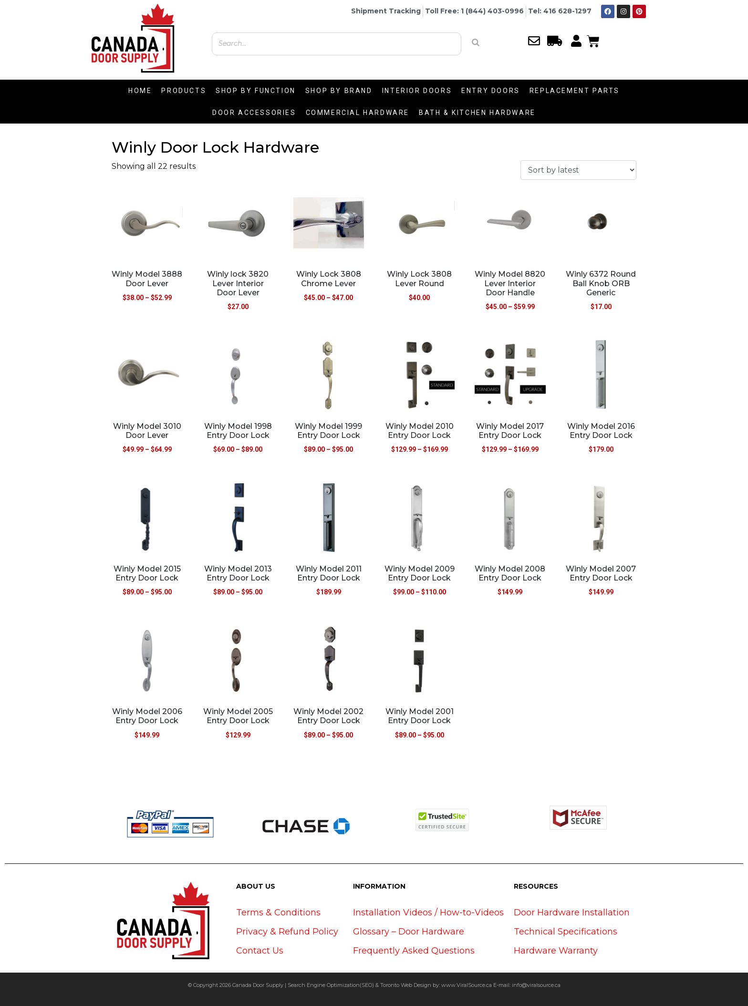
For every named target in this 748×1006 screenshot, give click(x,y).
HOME (140, 90)
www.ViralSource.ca (466, 985)
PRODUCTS (183, 90)
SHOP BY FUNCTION (256, 90)
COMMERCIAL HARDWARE (357, 112)
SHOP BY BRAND (339, 90)
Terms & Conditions (278, 912)
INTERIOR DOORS (417, 90)
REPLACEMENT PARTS (575, 90)
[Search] (475, 42)
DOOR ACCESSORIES (254, 112)
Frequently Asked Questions (414, 950)
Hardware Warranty (556, 950)
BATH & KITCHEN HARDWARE (477, 112)
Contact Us (259, 950)
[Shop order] (578, 170)
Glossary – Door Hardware (408, 931)
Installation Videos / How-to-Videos (428, 912)
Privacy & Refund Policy (287, 931)
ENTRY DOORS (490, 90)
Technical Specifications (565, 931)
